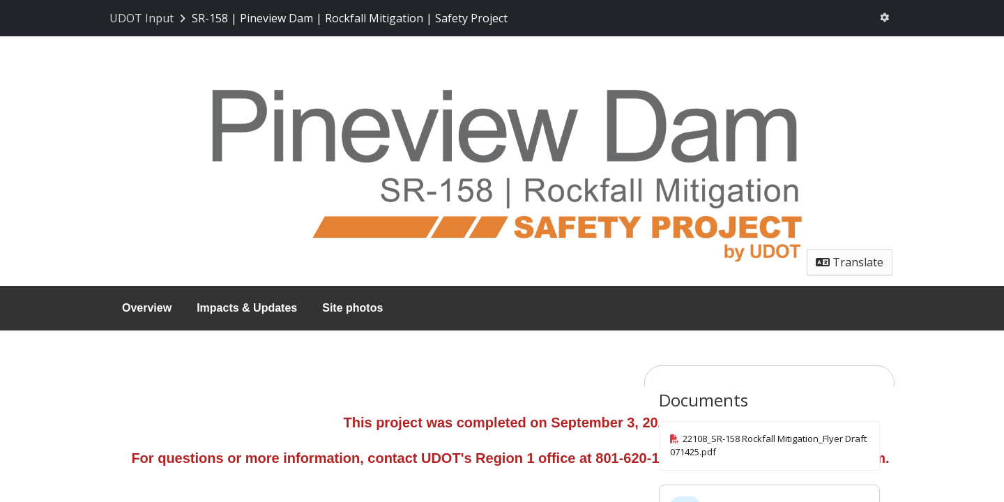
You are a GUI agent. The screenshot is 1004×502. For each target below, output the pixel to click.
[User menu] (884, 18)
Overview (147, 308)
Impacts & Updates (247, 308)
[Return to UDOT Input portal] (148, 18)
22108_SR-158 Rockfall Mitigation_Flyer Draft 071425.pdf (768, 445)
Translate (849, 262)
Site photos (352, 308)
